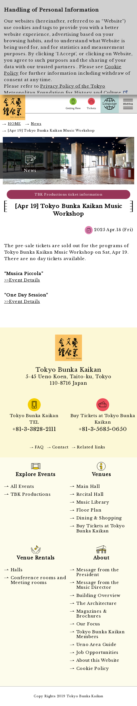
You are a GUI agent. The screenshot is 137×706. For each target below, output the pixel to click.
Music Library (92, 502)
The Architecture (96, 603)
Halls (17, 569)
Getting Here (73, 104)
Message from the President (97, 572)
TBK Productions (31, 494)
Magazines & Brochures (91, 614)
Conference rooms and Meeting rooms (38, 580)
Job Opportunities (97, 652)
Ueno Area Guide (96, 644)
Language (110, 104)
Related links (91, 447)
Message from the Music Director (97, 585)
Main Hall (88, 486)
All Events (22, 486)
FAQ (39, 447)
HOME (14, 124)
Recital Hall (90, 494)
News (36, 124)
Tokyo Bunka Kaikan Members (100, 634)
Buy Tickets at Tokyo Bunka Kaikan (100, 528)
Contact (60, 447)
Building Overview (98, 595)
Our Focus (88, 624)
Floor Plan (89, 510)
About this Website (97, 660)
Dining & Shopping (99, 518)
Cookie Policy (92, 668)
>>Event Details (22, 280)
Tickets (91, 104)
